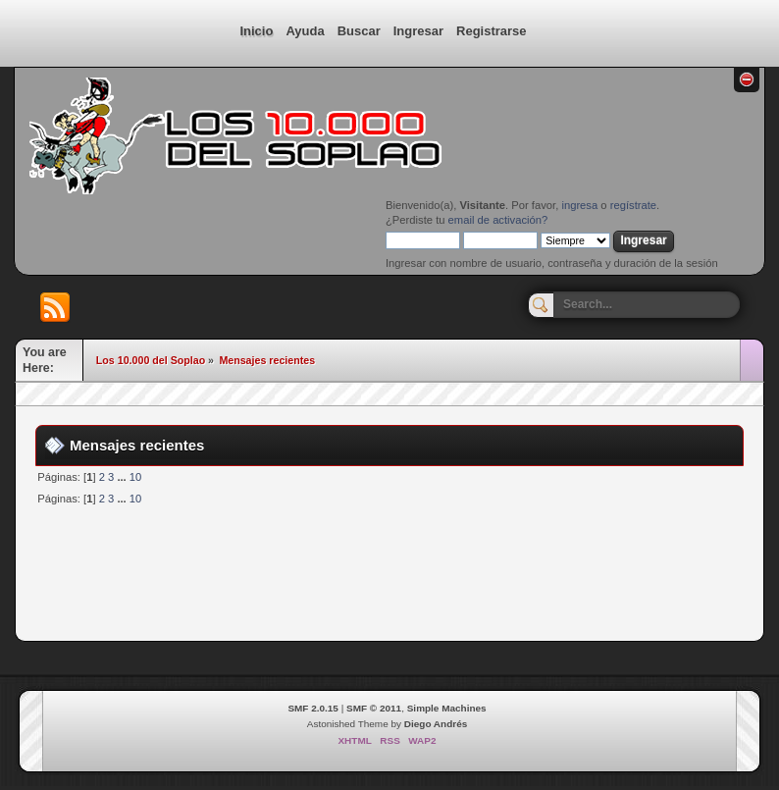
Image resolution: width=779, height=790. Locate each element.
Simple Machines (447, 708)
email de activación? (498, 220)
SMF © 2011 (373, 708)
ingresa (579, 205)
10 (135, 477)
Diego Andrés (435, 723)
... (123, 477)
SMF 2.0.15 (312, 708)
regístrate (633, 205)
